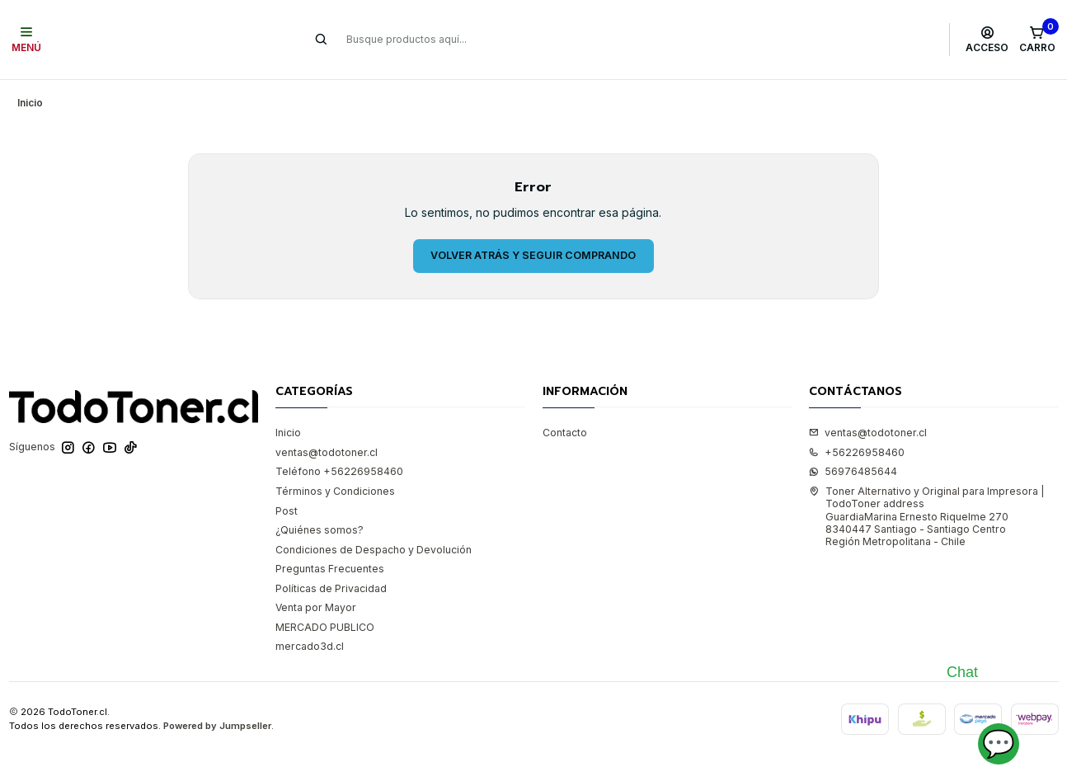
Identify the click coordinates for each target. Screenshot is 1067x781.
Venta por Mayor (315, 600)
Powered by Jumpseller (217, 718)
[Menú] (27, 39)
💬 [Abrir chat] (998, 743)
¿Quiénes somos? (319, 522)
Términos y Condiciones (335, 484)
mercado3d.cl (309, 639)
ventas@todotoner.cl (326, 445)
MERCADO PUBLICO (324, 620)
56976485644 (853, 464)
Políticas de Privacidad (331, 581)
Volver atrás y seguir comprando (533, 248)
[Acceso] (987, 39)
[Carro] (1037, 39)
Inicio (288, 425)
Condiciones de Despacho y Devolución (373, 542)
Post (286, 503)
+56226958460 (857, 445)
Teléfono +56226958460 (339, 464)
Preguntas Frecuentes (329, 561)
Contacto (565, 425)
